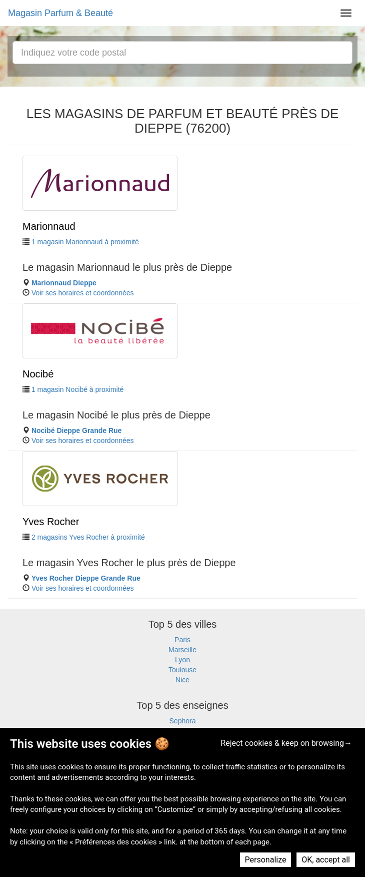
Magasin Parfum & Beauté (60, 13)
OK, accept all (326, 859)
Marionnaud (49, 226)
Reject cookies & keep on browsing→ (286, 743)
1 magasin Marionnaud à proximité (85, 242)
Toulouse (182, 670)
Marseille (182, 650)
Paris (182, 640)
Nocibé (38, 373)
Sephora (183, 721)
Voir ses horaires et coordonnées (83, 293)
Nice (183, 680)
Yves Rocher (50, 521)
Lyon (182, 660)
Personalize (265, 859)
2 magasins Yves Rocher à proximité (88, 537)
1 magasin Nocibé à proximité (78, 389)
